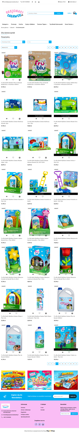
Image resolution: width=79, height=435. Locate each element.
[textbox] (38, 42)
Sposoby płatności (25, 416)
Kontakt (43, 410)
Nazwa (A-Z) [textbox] (5, 47)
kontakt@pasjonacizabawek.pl (10, 414)
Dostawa (23, 407)
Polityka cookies (25, 414)
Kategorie (5, 24)
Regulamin (23, 412)
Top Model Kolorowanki (56, 24)
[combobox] (39, 42)
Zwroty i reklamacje (25, 410)
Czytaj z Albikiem (30, 24)
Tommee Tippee (42, 24)
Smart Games (69, 24)
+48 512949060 (7, 417)
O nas (42, 407)
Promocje (13, 24)
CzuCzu (21, 24)
